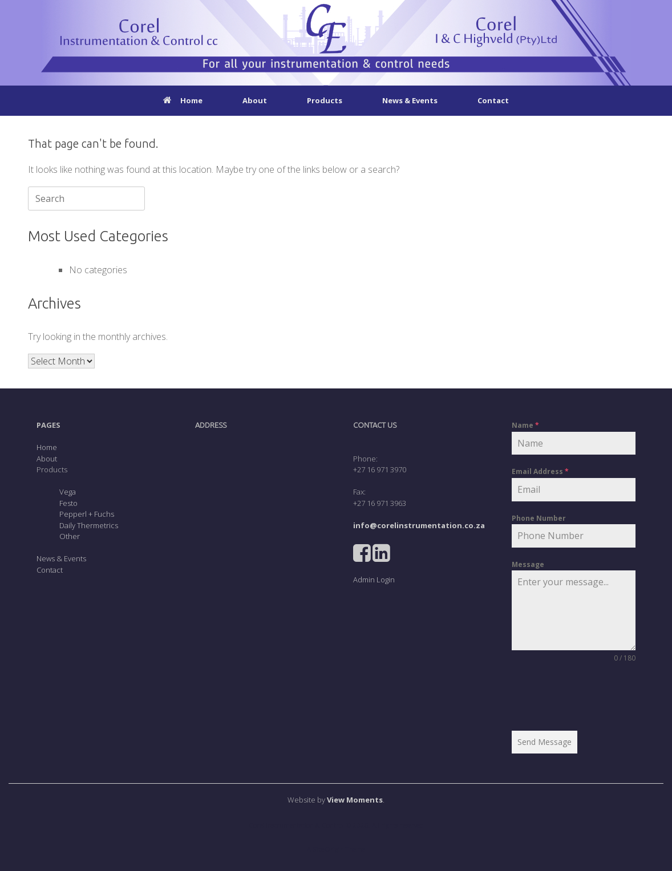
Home (183, 100)
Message (528, 564)
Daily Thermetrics (88, 525)
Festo (68, 503)
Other (69, 536)
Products (324, 100)
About (254, 100)
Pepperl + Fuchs (86, 514)
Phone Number (539, 518)
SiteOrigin (328, 849)
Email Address (540, 471)
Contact (493, 100)
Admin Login (374, 579)
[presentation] (574, 691)
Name (525, 425)
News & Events (410, 100)
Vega (67, 492)
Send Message (544, 741)
